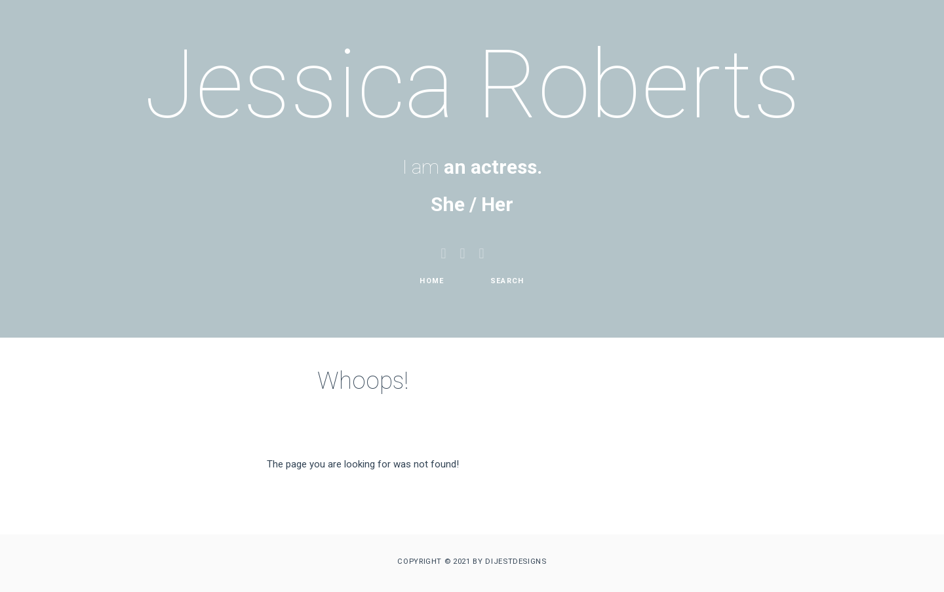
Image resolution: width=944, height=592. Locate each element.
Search (507, 281)
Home (432, 281)
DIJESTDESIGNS (515, 561)
